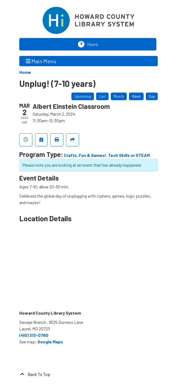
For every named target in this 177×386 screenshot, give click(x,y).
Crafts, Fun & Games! (85, 155)
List (102, 96)
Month (119, 96)
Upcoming (82, 96)
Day (152, 96)
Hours (94, 44)
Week (136, 96)
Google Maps (50, 341)
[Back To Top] (88, 374)
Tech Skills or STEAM (129, 155)
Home (25, 72)
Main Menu (41, 61)
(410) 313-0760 (33, 335)
